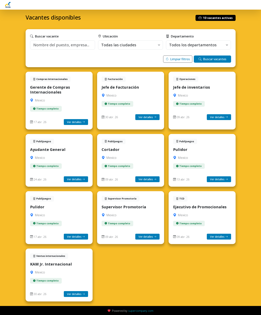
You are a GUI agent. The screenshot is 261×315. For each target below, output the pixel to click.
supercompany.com (140, 311)
